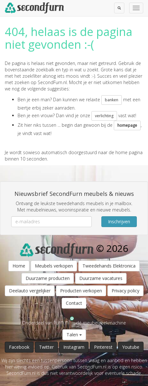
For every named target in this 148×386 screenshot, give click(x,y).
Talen (74, 335)
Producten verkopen (81, 291)
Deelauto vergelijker (30, 291)
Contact (74, 303)
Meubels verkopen (54, 266)
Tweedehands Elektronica (109, 266)
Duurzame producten (48, 278)
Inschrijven (119, 221)
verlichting (104, 115)
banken (111, 100)
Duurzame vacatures (100, 278)
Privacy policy (125, 291)
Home (18, 266)
